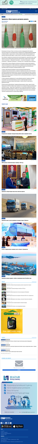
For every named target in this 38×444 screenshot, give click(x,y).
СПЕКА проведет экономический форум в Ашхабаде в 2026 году (12, 162)
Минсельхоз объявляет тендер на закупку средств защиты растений (11, 351)
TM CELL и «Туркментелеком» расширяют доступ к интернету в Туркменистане (15, 249)
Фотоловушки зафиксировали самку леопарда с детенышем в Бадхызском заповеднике (19, 299)
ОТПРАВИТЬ (19, 370)
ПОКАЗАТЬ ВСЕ (34, 281)
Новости (3, 281)
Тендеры (3, 337)
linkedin (6, 423)
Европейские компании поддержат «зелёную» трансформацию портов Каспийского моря (16, 278)
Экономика (3, 16)
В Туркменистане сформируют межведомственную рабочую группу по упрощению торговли (17, 133)
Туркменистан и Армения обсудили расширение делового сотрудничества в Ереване (19, 284)
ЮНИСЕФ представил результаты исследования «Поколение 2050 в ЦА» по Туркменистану (20, 295)
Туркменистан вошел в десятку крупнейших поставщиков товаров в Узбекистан (15, 220)
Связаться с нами (4, 434)
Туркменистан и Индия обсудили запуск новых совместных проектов (13, 191)
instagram (8, 423)
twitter (4, 423)
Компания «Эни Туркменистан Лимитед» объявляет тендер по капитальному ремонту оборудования (16, 341)
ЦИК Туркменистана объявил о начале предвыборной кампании (16, 306)
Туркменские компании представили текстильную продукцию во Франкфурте (18, 292)
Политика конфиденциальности (6, 433)
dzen (10, 423)
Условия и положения (4, 432)
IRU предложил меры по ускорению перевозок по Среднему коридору (17, 302)
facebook (2, 423)
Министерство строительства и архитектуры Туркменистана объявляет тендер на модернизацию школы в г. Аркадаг (18, 346)
